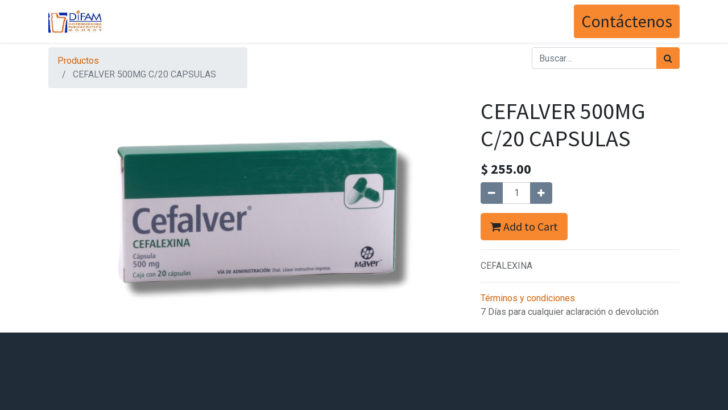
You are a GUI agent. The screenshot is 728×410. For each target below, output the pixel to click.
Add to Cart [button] (524, 226)
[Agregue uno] (541, 193)
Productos (78, 60)
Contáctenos (626, 21)
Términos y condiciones (528, 298)
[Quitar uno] (492, 193)
